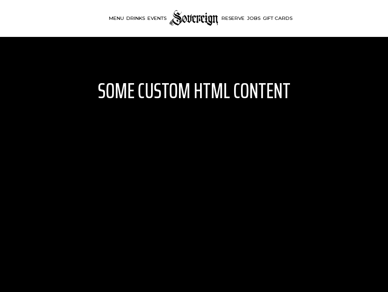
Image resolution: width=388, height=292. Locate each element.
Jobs (253, 18)
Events (156, 18)
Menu (116, 18)
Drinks (135, 18)
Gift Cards (277, 18)
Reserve (233, 18)
